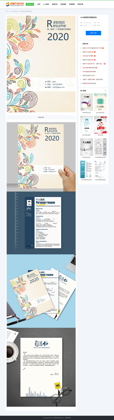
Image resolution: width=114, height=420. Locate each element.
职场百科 (55, 4)
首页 (38, 4)
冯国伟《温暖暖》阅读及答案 (93, 79)
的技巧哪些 (88, 56)
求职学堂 (80, 4)
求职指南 (63, 4)
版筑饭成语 (88, 60)
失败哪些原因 (89, 67)
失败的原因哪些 (89, 71)
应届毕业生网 (57, 417)
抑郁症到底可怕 (89, 75)
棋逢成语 (88, 52)
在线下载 (93, 33)
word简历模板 (14, 11)
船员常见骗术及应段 (92, 48)
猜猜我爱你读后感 (89, 83)
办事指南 (72, 4)
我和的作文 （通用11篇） (93, 63)
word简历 (46, 4)
